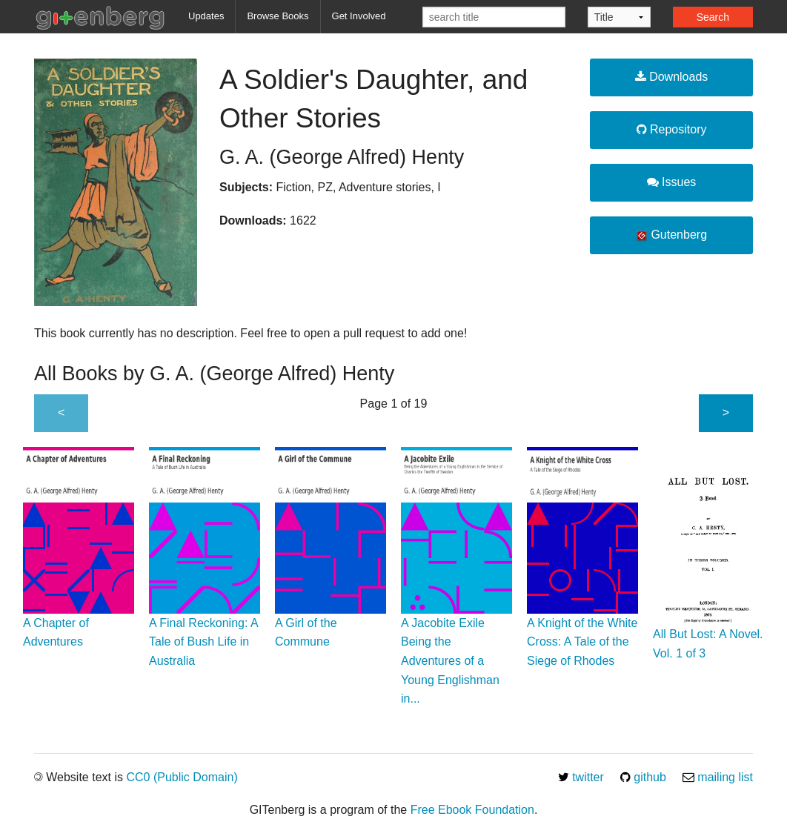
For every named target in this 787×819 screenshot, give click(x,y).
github (643, 777)
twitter (581, 777)
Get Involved (359, 15)
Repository (672, 129)
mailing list (718, 777)
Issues (672, 182)
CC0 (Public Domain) (181, 777)
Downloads (671, 76)
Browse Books (277, 15)
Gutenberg (671, 235)
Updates (206, 15)
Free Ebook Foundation (472, 809)
